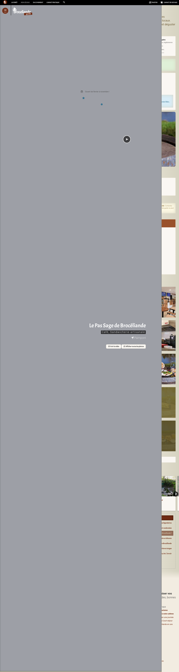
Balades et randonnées (163, 528)
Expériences (132, 610)
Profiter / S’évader (84, 610)
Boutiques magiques (85, 640)
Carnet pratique (57, 3)
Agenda (130, 625)
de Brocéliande (86, 649)
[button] (69, 2)
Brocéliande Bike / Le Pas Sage (126, 230)
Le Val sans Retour (155, 500)
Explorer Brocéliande (89, 564)
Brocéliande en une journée (162, 617)
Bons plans (131, 617)
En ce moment (41, 3)
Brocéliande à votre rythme (162, 614)
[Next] (175, 494)
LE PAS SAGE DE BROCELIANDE (127, 170)
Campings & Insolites (110, 624)
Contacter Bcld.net (114, 661)
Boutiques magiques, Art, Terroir (160, 553)
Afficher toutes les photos (59, 347)
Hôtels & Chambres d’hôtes (113, 614)
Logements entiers (109, 617)
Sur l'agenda (85, 199)
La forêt (14, 3)
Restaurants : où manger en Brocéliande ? (157, 533)
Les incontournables (85, 645)
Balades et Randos (84, 621)
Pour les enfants (133, 621)
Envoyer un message (127, 247)
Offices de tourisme (159, 610)
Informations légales (155, 661)
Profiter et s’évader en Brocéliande (94, 518)
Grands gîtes (107, 621)
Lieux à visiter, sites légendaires (160, 523)
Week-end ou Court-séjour (161, 621)
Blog (129, 629)
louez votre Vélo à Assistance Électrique (134, 102)
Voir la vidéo (38, 347)
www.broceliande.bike (127, 241)
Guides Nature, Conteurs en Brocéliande (157, 543)
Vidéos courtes (133, 632)
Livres (129, 637)
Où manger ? (82, 617)
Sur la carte (138, 268)
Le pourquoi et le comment (134, 661)
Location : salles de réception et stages (158, 548)
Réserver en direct (126, 63)
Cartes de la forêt (121, 502)
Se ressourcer (132, 614)
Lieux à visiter (82, 614)
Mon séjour (27, 3)
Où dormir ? (107, 610)
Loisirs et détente (165, 538)
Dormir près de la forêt (90, 559)
